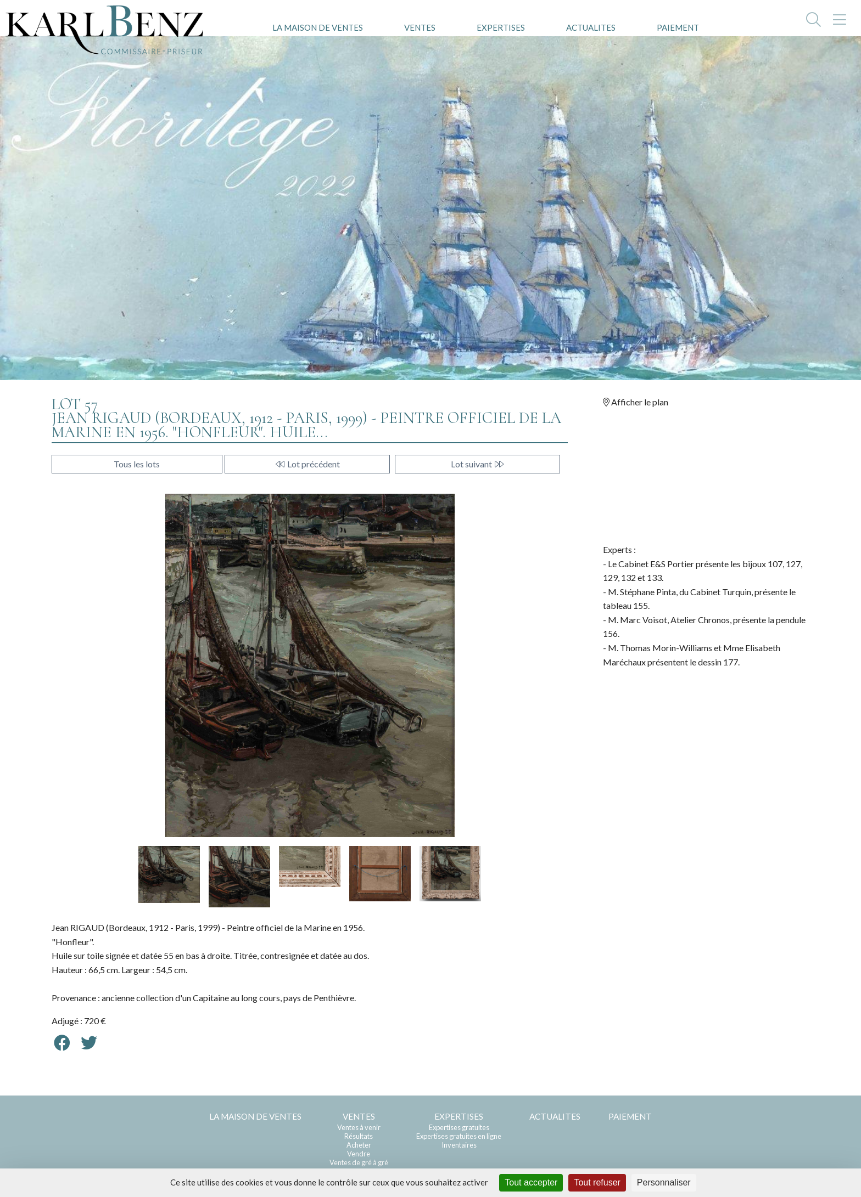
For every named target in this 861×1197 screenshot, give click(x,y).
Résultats (358, 1136)
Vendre (358, 1153)
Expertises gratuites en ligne (458, 1136)
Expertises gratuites (459, 1127)
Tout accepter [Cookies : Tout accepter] (531, 1182)
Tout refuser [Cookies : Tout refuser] (597, 1182)
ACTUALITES (591, 27)
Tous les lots (137, 464)
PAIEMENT (678, 27)
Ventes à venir (359, 1127)
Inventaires (459, 1144)
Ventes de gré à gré (358, 1162)
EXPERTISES (501, 27)
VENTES (419, 27)
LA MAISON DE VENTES (317, 27)
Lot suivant (478, 464)
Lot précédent (307, 464)
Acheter (358, 1144)
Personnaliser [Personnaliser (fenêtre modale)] (664, 1182)
